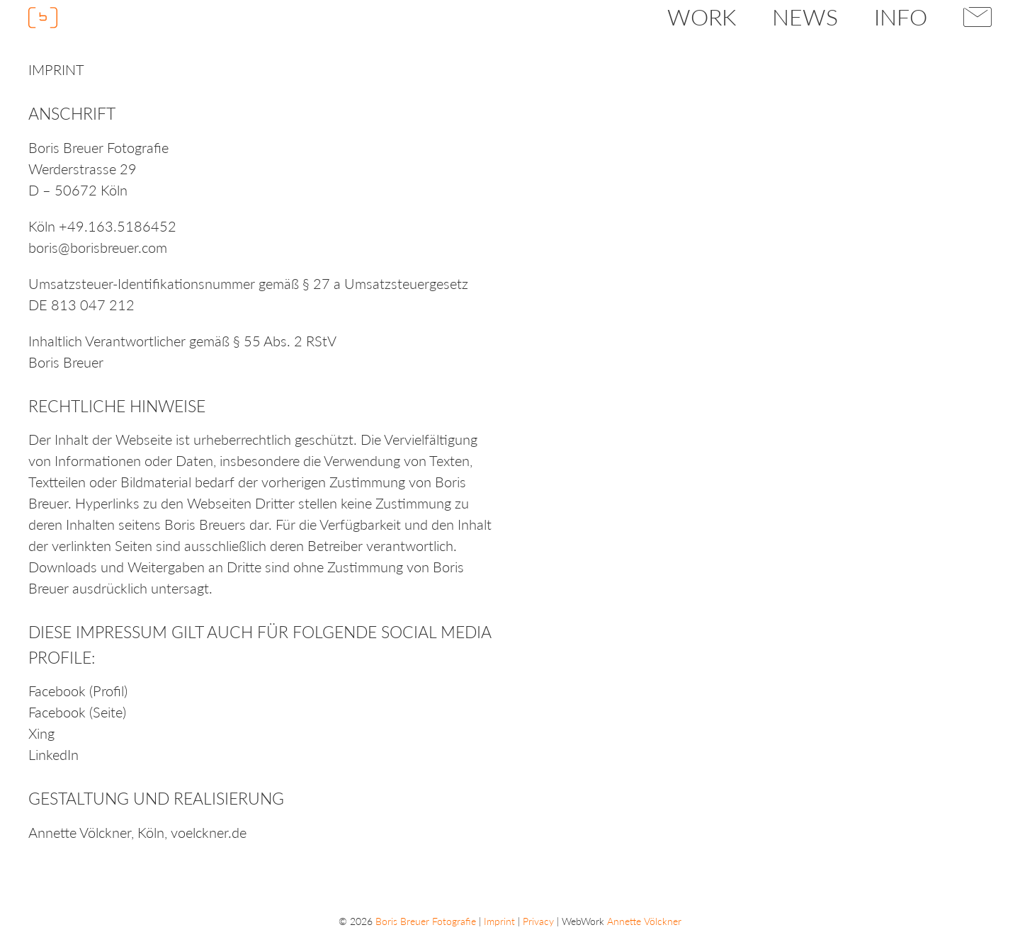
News (805, 16)
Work (701, 16)
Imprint (499, 921)
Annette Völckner (79, 832)
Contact (978, 17)
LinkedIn (53, 754)
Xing (41, 733)
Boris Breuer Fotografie (425, 921)
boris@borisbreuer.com (97, 247)
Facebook (57, 690)
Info (900, 16)
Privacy (538, 921)
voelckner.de (208, 832)
